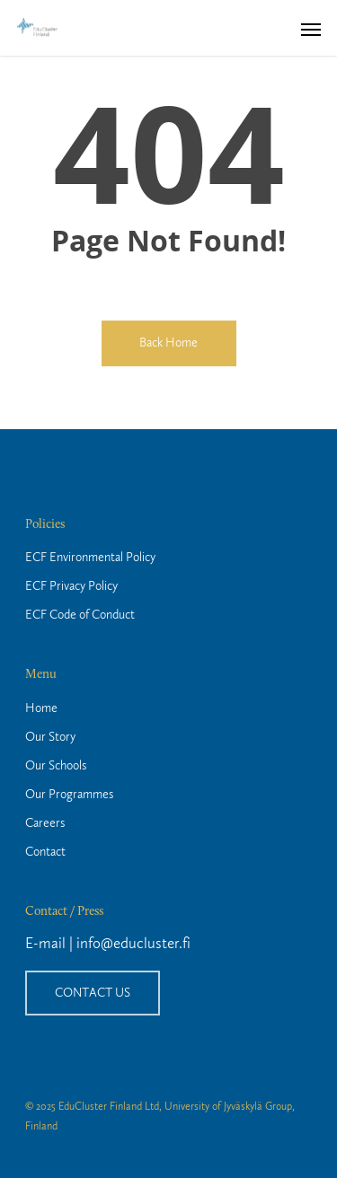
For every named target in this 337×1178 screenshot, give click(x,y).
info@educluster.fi (133, 944)
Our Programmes (69, 794)
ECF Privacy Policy (71, 586)
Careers (45, 823)
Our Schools (55, 766)
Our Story (50, 737)
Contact (45, 852)
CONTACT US (92, 993)
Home (41, 708)
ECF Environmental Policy (90, 557)
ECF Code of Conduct (80, 615)
